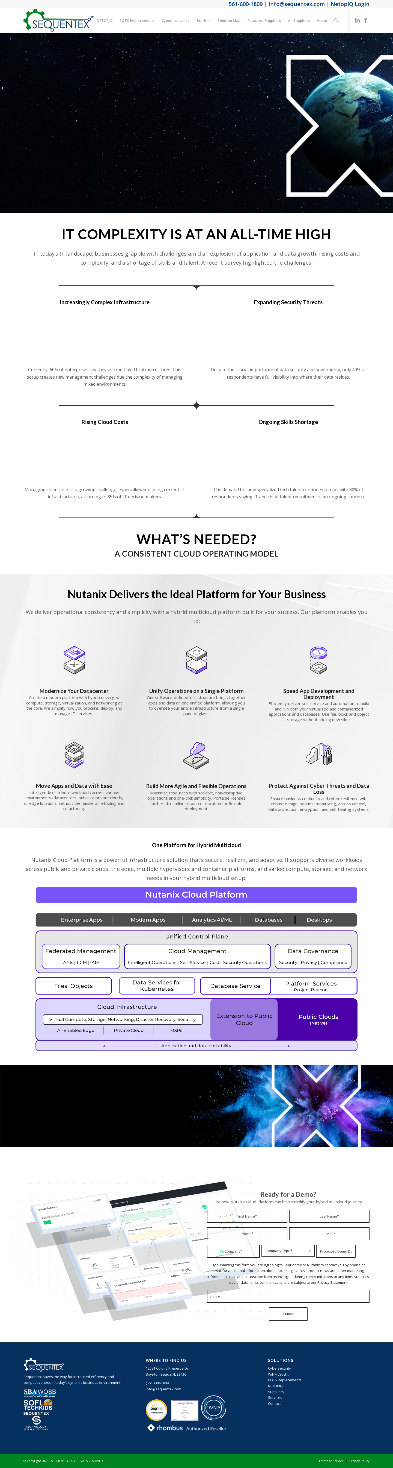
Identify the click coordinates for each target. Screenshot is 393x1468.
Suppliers (276, 1391)
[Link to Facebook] (365, 20)
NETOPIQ (275, 1386)
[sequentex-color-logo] (58, 20)
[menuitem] (104, 20)
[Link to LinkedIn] (357, 20)
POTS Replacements (285, 1380)
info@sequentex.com (163, 1389)
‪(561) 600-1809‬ (157, 1383)
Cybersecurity (279, 1368)
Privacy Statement (332, 1282)
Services (275, 1397)
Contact (274, 1403)
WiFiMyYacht (278, 1374)
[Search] (336, 20)
